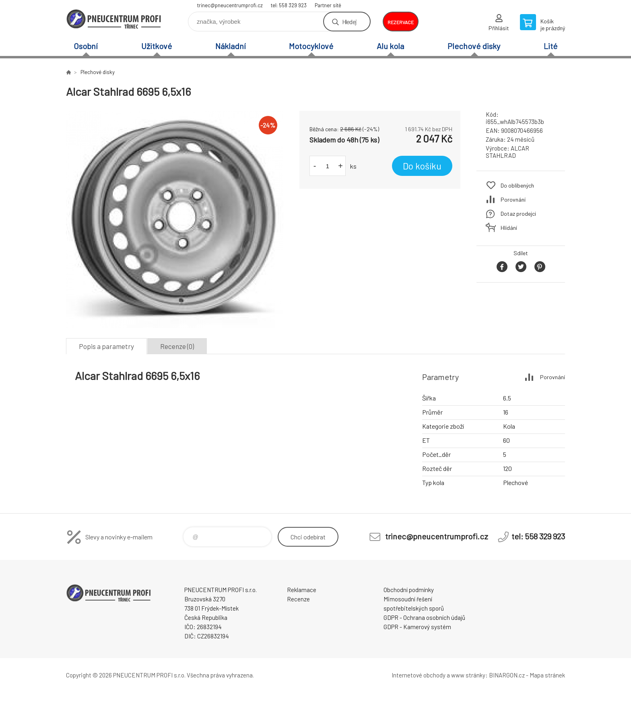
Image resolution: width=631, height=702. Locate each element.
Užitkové (156, 46)
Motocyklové (311, 46)
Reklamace (301, 589)
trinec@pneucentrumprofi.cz (230, 5)
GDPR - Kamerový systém (417, 626)
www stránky (468, 675)
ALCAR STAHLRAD (507, 152)
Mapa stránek (547, 675)
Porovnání (513, 199)
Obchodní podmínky (409, 589)
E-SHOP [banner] (114, 18)
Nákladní (230, 46)
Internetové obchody (418, 675)
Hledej (349, 21)
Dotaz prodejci (518, 213)
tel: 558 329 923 (289, 5)
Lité (550, 46)
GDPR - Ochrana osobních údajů (424, 617)
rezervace (401, 22)
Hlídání (509, 227)
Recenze (298, 599)
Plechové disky (473, 46)
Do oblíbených (517, 185)
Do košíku (422, 165)
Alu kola (390, 46)
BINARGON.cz (507, 675)
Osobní (86, 46)
